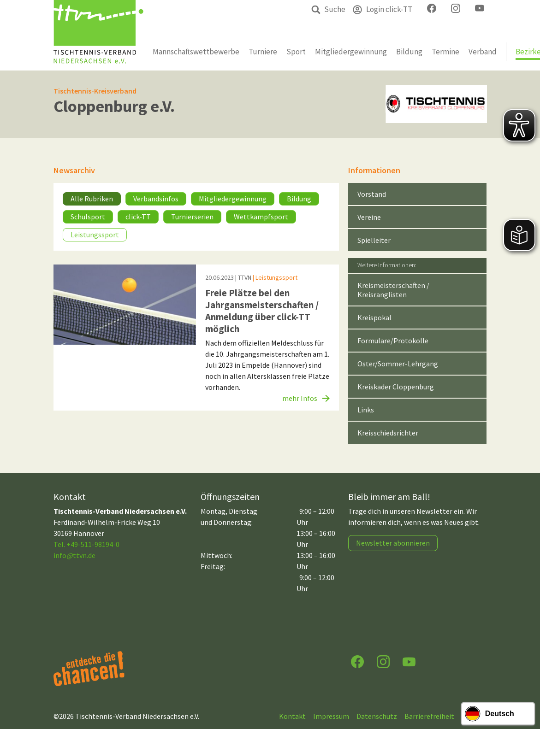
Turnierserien (192, 216)
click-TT (138, 216)
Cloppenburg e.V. (114, 106)
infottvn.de (74, 555)
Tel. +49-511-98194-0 (86, 544)
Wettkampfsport (261, 216)
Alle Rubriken (92, 198)
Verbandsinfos (155, 198)
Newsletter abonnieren (393, 542)
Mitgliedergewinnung (233, 198)
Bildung (299, 198)
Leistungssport (95, 234)
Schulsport (88, 216)
